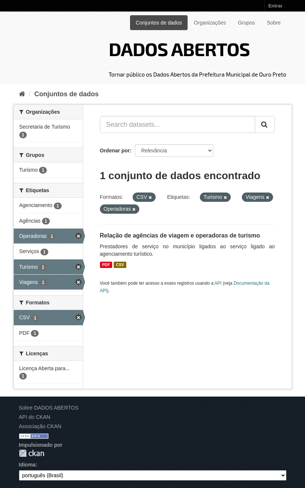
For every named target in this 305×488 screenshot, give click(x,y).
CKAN (31, 453)
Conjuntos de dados (159, 23)
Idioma (27, 465)
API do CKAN (35, 417)
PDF (106, 264)
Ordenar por (115, 150)
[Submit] (265, 124)
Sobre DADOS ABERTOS (49, 408)
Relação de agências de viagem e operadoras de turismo (180, 235)
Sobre (273, 23)
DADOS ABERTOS (179, 49)
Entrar (275, 6)
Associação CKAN (40, 426)
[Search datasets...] (177, 124)
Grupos (246, 23)
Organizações (210, 23)
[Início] (22, 94)
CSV (120, 264)
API (217, 283)
